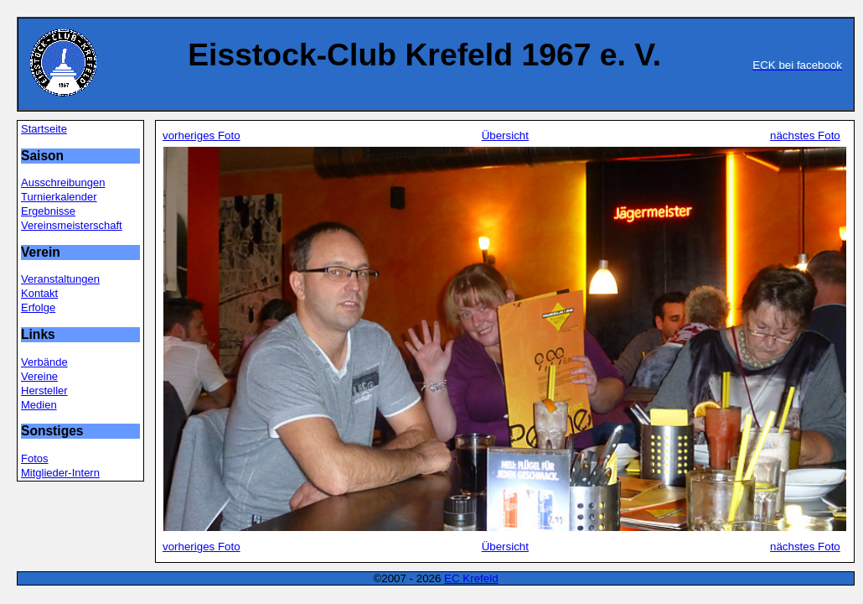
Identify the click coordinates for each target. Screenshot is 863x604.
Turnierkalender (59, 196)
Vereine (39, 376)
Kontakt (39, 293)
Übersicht (505, 135)
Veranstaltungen (60, 279)
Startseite (44, 128)
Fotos (35, 458)
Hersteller (44, 390)
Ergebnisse (48, 211)
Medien (39, 404)
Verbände (44, 362)
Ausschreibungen (63, 182)
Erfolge (38, 307)
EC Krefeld (471, 578)
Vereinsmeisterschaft (71, 225)
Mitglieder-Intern (60, 472)
